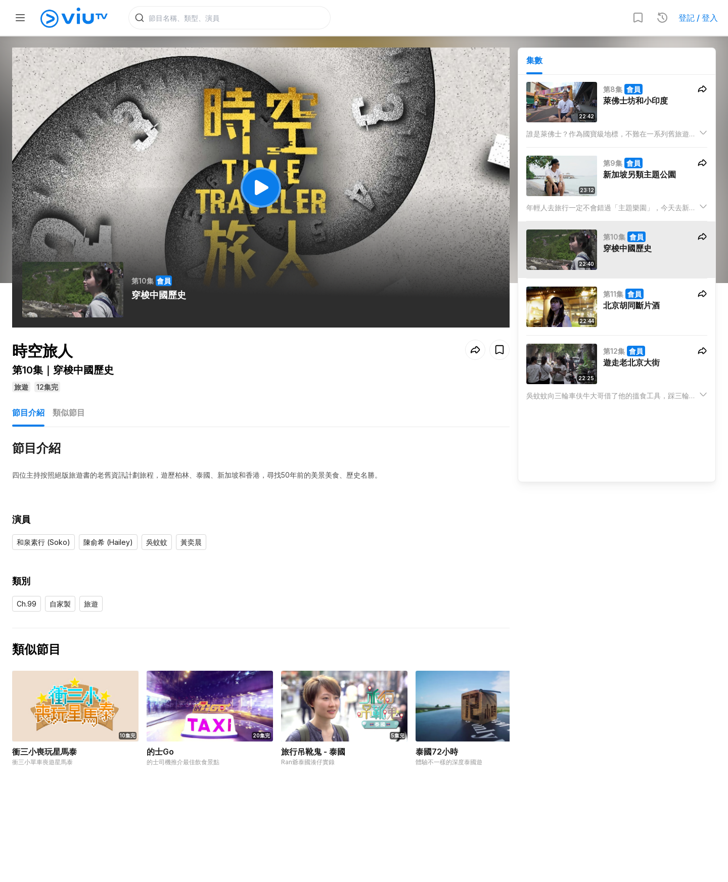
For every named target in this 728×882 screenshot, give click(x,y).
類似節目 (69, 413)
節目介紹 (28, 413)
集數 (534, 61)
